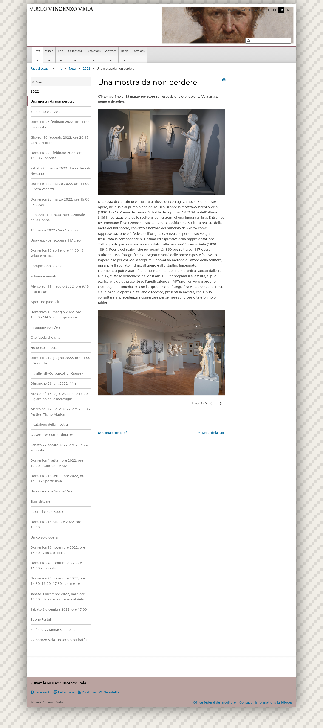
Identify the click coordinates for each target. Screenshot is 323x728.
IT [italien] (269, 10)
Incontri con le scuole (47, 511)
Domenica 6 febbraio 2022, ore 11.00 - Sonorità (61, 124)
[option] (161, 352)
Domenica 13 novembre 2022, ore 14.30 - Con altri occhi (58, 550)
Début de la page (213, 432)
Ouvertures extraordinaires (52, 434)
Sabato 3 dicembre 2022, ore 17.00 (59, 609)
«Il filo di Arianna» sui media (53, 629)
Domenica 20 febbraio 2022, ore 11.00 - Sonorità (56, 155)
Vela (61, 50)
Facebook (42, 692)
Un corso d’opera (44, 537)
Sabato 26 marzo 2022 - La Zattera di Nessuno (60, 171)
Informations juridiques (273, 702)
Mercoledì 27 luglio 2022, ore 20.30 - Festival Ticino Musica (60, 411)
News (124, 50)
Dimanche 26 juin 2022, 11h (53, 383)
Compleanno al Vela (46, 266)
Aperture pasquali (45, 302)
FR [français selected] (281, 10)
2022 (86, 68)
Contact (245, 702)
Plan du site (254, 10)
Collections (75, 50)
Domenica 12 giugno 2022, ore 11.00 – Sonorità (60, 360)
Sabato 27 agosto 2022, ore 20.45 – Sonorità (59, 447)
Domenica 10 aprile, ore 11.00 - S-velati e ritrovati (58, 253)
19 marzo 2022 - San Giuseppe (55, 230)
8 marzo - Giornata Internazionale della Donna (58, 217)
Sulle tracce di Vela (45, 111)
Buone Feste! (41, 619)
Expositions (93, 50)
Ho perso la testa (44, 347)
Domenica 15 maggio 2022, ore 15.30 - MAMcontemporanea (56, 314)
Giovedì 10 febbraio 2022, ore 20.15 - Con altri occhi (61, 140)
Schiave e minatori (45, 276)
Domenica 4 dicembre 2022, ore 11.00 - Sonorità (56, 565)
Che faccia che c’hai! (46, 337)
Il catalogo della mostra (49, 424)
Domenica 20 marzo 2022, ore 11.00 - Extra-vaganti (60, 186)
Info (38, 52)
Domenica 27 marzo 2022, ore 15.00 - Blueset (60, 202)
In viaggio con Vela (45, 327)
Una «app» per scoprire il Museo (56, 240)
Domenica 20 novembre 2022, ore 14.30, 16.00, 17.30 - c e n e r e (58, 581)
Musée (49, 50)
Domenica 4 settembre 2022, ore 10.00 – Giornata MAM (57, 463)
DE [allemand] (275, 10)
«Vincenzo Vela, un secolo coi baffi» (59, 640)
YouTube (89, 692)
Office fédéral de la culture (214, 702)
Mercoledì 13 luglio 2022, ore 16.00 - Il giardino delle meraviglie (60, 396)
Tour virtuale (40, 501)
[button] (249, 41)
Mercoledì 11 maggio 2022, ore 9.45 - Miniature (60, 289)
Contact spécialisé (114, 432)
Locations (138, 50)
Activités (110, 50)
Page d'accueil (236, 10)
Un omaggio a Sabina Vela (51, 491)
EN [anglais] (287, 10)
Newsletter (112, 692)
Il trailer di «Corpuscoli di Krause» (57, 373)
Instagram (66, 692)
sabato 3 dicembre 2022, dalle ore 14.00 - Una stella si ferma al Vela (58, 596)
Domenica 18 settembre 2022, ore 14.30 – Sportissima (58, 478)
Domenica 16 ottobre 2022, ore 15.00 (56, 524)
